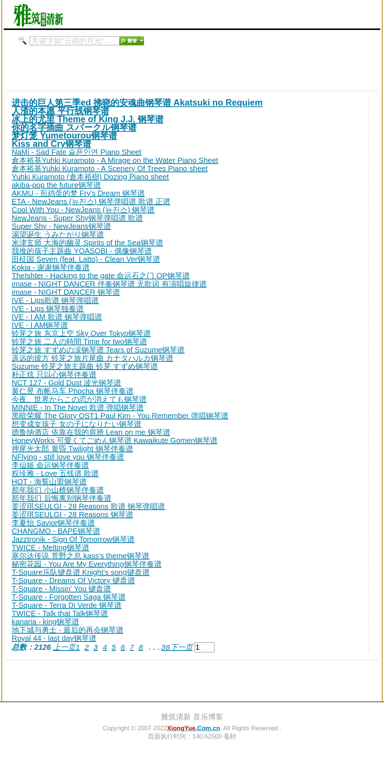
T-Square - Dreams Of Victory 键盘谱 (73, 580)
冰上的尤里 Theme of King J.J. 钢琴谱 (88, 119)
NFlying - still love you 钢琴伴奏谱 (68, 457)
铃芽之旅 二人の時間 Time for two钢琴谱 (79, 341)
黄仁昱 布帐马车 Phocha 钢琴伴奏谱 (73, 391)
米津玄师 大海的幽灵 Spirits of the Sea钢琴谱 (87, 243)
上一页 (64, 647)
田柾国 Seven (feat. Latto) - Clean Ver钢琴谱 (86, 259)
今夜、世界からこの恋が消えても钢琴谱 (79, 399)
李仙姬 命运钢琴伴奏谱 (50, 465)
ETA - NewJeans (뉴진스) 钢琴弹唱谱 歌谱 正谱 (91, 201)
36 (165, 647)
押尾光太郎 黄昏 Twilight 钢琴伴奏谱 (72, 449)
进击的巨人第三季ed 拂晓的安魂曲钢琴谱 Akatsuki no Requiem (137, 102)
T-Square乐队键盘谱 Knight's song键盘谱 (80, 572)
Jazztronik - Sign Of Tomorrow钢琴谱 (73, 539)
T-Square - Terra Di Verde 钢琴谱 (67, 605)
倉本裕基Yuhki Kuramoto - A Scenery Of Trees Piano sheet (109, 168)
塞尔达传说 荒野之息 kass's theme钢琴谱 (80, 556)
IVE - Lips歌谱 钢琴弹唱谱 (55, 300)
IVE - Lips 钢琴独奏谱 (48, 308)
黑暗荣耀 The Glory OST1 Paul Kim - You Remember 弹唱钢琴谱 (120, 416)
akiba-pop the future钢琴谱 (56, 185)
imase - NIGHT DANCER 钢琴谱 (66, 292)
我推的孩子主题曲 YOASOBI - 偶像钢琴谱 (82, 251)
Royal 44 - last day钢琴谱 (54, 638)
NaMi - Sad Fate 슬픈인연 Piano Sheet (76, 152)
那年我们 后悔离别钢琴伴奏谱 (61, 498)
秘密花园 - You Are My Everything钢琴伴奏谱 (86, 564)
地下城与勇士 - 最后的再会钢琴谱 (67, 630)
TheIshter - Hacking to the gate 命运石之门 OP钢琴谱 (101, 276)
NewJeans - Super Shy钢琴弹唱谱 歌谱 (77, 218)
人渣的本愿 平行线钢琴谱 (60, 111)
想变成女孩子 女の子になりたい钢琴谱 (76, 424)
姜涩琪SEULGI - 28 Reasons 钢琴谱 (72, 514)
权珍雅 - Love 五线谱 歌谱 (55, 473)
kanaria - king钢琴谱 (45, 622)
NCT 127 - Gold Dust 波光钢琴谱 (66, 383)
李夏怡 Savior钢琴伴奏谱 (53, 523)
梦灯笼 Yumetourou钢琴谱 (64, 135)
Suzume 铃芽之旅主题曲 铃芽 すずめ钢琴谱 (85, 366)
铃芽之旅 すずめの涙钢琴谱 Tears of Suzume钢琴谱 (98, 350)
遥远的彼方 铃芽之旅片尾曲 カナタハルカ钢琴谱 (92, 358)
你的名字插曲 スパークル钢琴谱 (74, 127)
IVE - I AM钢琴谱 (40, 325)
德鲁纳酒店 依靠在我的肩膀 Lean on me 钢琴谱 (91, 432)
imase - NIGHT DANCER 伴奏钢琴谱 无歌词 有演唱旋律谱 (109, 284)
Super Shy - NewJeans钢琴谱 (61, 226)
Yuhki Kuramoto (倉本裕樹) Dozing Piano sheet (90, 177)
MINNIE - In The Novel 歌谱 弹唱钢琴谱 (78, 407)
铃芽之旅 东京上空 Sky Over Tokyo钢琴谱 (81, 333)
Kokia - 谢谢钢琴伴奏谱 (51, 267)
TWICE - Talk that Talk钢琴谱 (60, 613)
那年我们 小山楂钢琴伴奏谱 (58, 490)
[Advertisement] (292, 14)
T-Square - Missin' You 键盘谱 (61, 589)
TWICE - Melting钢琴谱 (50, 547)
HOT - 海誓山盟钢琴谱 (49, 481)
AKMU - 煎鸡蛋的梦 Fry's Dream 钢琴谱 (78, 193)
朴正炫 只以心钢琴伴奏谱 (54, 374)
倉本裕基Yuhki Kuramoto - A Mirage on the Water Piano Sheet (115, 160)
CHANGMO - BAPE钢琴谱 (56, 531)
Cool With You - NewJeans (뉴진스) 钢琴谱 (83, 210)
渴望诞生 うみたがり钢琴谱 (58, 234)
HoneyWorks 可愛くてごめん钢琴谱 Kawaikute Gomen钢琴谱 (115, 440)
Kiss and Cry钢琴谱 (51, 144)
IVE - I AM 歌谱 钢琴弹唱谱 (57, 317)
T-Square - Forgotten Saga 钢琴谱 (68, 597)
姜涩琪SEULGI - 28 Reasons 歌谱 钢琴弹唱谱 (88, 506)
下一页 (181, 647)
